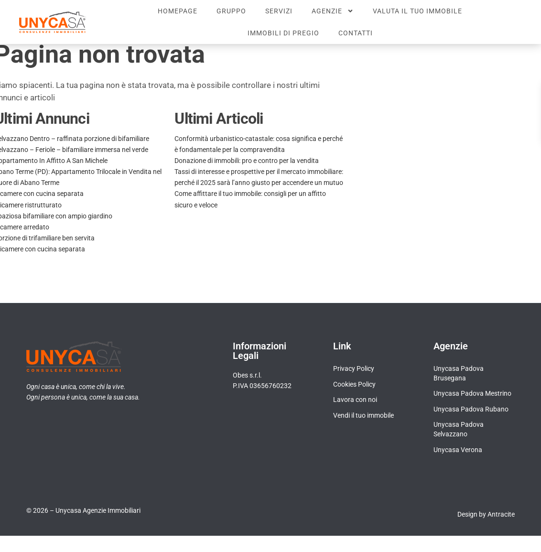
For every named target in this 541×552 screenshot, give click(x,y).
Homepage (177, 11)
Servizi (278, 11)
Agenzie (333, 11)
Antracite (501, 530)
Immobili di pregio (283, 33)
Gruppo (231, 11)
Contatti (355, 33)
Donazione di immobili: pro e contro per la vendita (246, 177)
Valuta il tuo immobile (417, 11)
